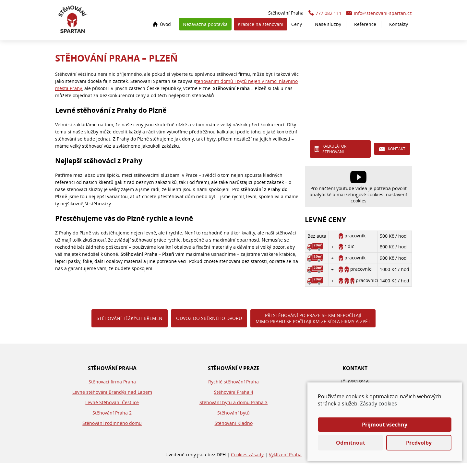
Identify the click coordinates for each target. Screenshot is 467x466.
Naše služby (328, 26)
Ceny (296, 26)
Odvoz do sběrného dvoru (209, 321)
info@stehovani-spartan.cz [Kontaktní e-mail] (383, 15)
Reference (365, 26)
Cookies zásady (247, 457)
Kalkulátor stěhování (334, 151)
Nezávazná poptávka (205, 26)
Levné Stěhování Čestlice (112, 405)
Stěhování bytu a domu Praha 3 (233, 405)
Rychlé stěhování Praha (233, 384)
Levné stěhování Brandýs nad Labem (112, 395)
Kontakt (396, 151)
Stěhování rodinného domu (112, 426)
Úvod (165, 26)
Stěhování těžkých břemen (129, 321)
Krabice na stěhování (260, 26)
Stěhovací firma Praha (112, 384)
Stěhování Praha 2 (112, 416)
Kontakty (398, 26)
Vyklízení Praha (285, 457)
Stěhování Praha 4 (233, 395)
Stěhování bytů (233, 416)
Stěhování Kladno (234, 426)
